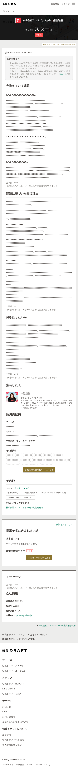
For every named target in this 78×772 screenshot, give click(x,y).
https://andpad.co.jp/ (23, 615)
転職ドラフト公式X (11, 694)
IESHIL (30, 765)
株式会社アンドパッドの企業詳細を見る (59, 44)
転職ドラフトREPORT (13, 684)
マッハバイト (8, 765)
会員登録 (55, 4)
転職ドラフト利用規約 (13, 739)
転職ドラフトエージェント (15, 671)
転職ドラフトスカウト (13, 666)
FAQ (4, 712)
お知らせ (6, 707)
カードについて (21, 488)
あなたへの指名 (37, 634)
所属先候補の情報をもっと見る (39, 470)
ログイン (66, 4)
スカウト (22, 634)
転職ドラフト (8, 634)
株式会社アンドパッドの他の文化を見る (24, 507)
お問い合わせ (8, 716)
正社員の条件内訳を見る (39, 557)
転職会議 (20, 765)
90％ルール (62, 74)
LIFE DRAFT (8, 689)
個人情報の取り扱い (12, 745)
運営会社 (6, 735)
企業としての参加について (15, 722)
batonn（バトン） (43, 765)
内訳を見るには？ (64, 524)
